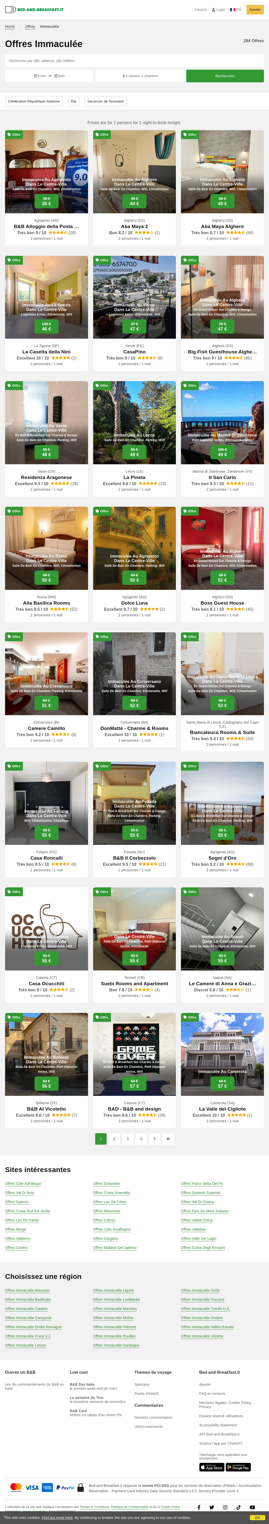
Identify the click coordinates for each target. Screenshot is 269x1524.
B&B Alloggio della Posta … (46, 226)
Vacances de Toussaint (106, 101)
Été (73, 101)
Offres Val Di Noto (19, 1193)
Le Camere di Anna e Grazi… (222, 983)
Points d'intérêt (146, 1394)
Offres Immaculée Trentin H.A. (205, 1309)
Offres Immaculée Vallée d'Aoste (207, 1327)
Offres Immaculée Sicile (200, 1290)
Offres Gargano (105, 1238)
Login (218, 10)
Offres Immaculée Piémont (114, 1327)
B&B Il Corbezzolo (134, 858)
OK (257, 1518)
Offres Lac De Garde (22, 1220)
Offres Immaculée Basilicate (28, 1299)
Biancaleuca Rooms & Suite (222, 732)
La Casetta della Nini (46, 351)
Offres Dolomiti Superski (200, 1193)
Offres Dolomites (106, 1184)
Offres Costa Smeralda (111, 1193)
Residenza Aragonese (46, 477)
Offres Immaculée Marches (115, 1309)
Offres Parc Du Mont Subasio (204, 1211)
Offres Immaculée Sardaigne (116, 1345)
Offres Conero (16, 1248)
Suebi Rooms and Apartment (134, 983)
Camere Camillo (46, 728)
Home (10, 26)
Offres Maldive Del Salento (115, 1248)
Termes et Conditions (94, 1507)
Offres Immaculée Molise (113, 1318)
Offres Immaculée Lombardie (116, 1299)
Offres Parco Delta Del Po (202, 1184)
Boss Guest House (222, 603)
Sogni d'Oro (223, 858)
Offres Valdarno (17, 1238)
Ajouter (255, 9)
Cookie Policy (170, 1507)
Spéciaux (141, 1384)
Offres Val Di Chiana (197, 1202)
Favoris (201, 10)
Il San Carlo (222, 477)
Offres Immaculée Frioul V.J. (28, 1336)
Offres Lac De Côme (109, 1202)
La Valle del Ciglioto (222, 1109)
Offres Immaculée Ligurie (113, 1290)
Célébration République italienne (34, 101)
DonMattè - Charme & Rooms (134, 728)
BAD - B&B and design (134, 1109)
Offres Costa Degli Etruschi (203, 1248)
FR (235, 10)
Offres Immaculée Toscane (202, 1299)
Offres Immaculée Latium (25, 1345)
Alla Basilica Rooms (46, 603)
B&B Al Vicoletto (46, 1109)
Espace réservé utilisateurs (221, 1416)
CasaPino (134, 351)
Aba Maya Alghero (222, 226)
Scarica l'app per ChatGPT (221, 1443)
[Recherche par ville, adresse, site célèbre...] (134, 60)
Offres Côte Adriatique (23, 1184)
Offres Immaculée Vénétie (202, 1336)
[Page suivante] (168, 1139)
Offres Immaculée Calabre (26, 1309)
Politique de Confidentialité (130, 1507)
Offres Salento (16, 1202)
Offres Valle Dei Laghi (198, 1238)
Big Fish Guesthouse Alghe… (222, 351)
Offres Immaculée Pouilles (114, 1336)
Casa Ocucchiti (46, 983)
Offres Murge (15, 1229)
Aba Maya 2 (134, 226)
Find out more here (57, 1518)
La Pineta (134, 477)
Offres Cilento (104, 1220)
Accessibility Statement (218, 1425)
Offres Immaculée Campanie (28, 1318)
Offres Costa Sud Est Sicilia (27, 1211)
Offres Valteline (193, 1229)
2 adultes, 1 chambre (140, 76)
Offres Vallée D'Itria (196, 1220)
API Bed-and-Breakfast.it (219, 1434)
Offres (30, 26)
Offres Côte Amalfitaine (112, 1229)
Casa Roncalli (46, 858)
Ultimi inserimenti (148, 1427)
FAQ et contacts (212, 1394)
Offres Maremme (107, 1211)
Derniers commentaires (153, 1417)
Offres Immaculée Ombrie (202, 1318)
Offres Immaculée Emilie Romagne (33, 1327)
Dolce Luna (134, 603)
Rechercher (225, 76)
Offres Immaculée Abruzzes (27, 1290)
